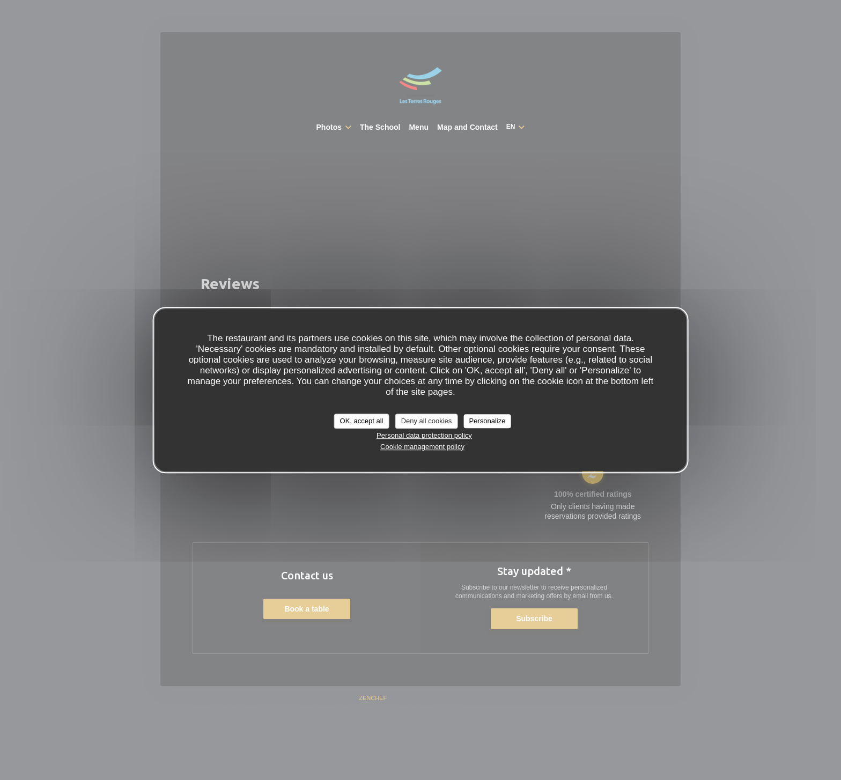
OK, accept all (361, 421)
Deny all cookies (426, 421)
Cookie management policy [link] (422, 447)
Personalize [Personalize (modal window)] (487, 421)
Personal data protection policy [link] (424, 435)
